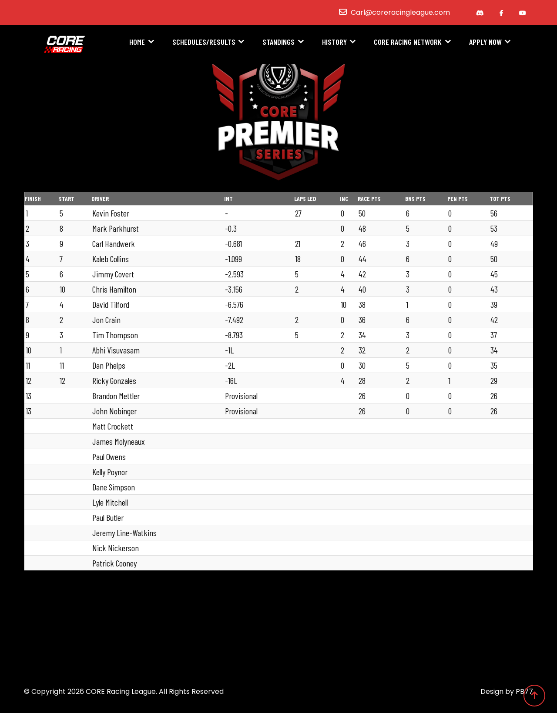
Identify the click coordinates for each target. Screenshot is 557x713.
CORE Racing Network (408, 42)
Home (137, 42)
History (334, 42)
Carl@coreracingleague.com (400, 12)
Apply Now (485, 42)
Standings (278, 42)
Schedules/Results (203, 42)
